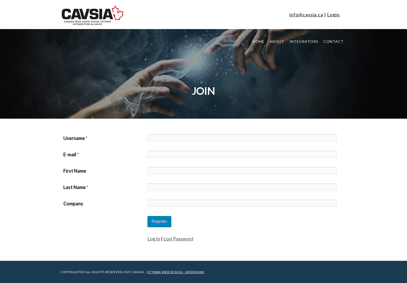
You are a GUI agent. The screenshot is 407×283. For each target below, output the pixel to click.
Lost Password (178, 238)
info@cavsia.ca (306, 14)
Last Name (75, 187)
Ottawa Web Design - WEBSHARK (176, 272)
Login (333, 14)
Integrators (303, 41)
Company (73, 203)
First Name (74, 171)
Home (258, 41)
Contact (333, 41)
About (277, 41)
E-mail (71, 154)
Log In (153, 238)
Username (75, 138)
